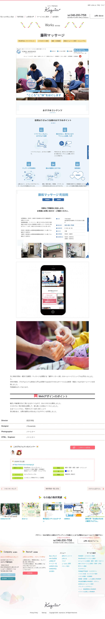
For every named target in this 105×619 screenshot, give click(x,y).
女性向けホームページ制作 (86, 584)
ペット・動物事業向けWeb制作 (87, 589)
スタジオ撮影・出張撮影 (85, 576)
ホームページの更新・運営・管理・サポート (91, 561)
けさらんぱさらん (95, 488)
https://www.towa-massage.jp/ (23, 464)
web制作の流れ (53, 566)
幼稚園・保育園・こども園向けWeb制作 (89, 579)
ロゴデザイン (82, 568)
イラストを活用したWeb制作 (86, 591)
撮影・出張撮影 (56, 41)
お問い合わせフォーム (92, 541)
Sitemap (44, 612)
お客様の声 (30, 17)
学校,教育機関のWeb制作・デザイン (88, 581)
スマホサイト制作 (43, 41)
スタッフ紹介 (65, 566)
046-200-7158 (78, 15)
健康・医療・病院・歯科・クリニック (76, 467)
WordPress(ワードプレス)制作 (87, 558)
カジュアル (27, 474)
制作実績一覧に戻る (52, 488)
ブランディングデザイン (85, 586)
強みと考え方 (53, 556)
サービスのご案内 (43, 17)
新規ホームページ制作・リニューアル (74, 41)
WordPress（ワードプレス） (27, 41)
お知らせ (64, 558)
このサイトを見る (81, 447)
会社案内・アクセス (8, 578)
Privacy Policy (34, 612)
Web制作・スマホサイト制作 (86, 556)
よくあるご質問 (66, 563)
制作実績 (20, 17)
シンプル (33, 474)
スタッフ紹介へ (9, 575)
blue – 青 (68, 471)
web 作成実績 (53, 558)
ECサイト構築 (82, 566)
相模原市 (67, 474)
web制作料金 (53, 568)
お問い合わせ (98, 16)
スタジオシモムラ (10, 488)
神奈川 (73, 474)
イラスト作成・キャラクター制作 (87, 574)
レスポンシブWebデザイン (31, 477)
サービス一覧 (53, 563)
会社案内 (55, 17)
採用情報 (32, 573)
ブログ (64, 561)
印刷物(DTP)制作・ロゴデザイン (87, 571)
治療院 (42, 477)
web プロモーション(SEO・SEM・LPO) (89, 563)
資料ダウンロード (67, 556)
